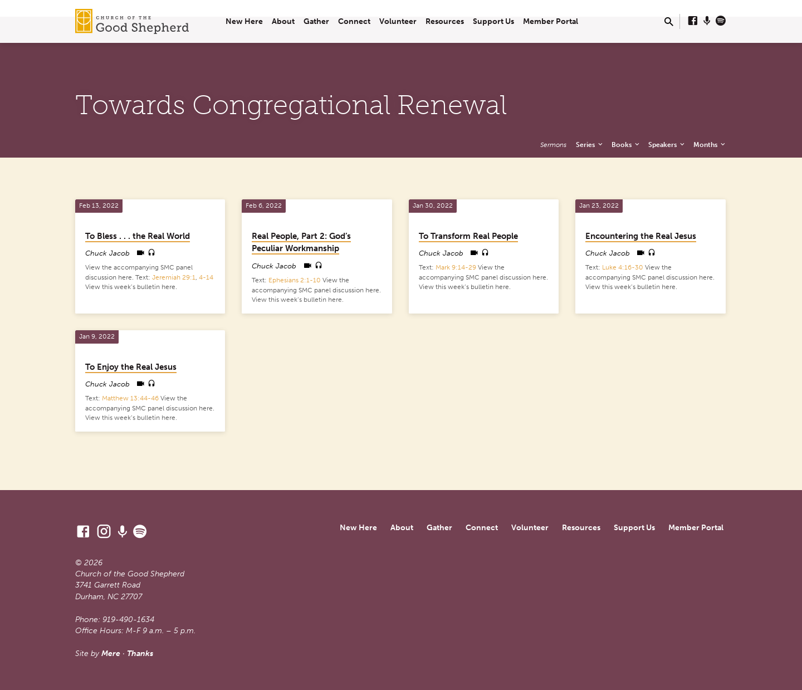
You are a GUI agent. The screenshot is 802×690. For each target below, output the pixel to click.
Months (710, 144)
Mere (110, 653)
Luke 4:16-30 (622, 267)
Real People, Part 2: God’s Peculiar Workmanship (301, 242)
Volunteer (398, 21)
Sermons (553, 144)
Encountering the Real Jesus (640, 236)
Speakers (667, 144)
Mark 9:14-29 (456, 267)
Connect (354, 21)
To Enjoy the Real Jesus (131, 367)
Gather (316, 21)
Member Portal (550, 21)
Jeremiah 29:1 (173, 277)
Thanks (140, 653)
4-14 (206, 277)
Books (626, 144)
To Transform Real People (468, 236)
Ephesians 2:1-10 (294, 280)
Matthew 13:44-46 (130, 398)
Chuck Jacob (107, 253)
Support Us (493, 21)
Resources (445, 21)
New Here (244, 21)
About (283, 21)
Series (590, 144)
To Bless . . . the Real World (137, 236)
